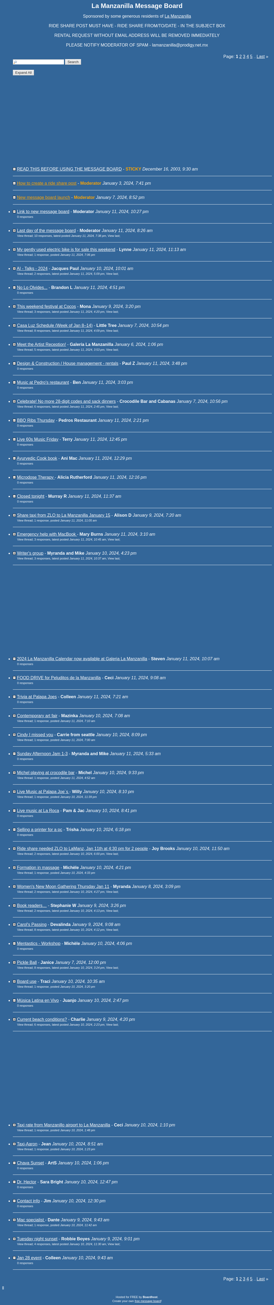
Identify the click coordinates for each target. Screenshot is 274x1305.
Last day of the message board (46, 230)
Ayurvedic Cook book (37, 458)
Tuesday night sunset (37, 1239)
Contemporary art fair (37, 715)
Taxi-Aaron (27, 1144)
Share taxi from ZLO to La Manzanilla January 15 (63, 515)
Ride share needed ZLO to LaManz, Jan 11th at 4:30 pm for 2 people (82, 848)
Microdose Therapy (36, 477)
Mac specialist (31, 1220)
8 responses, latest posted (69, 330)
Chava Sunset (30, 1163)
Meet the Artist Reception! (41, 344)
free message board (148, 1301)
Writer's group (30, 553)
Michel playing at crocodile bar (45, 772)
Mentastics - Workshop (38, 943)
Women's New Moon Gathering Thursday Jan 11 (63, 886)
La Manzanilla (178, 16)
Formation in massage (38, 867)
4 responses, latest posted (70, 1244)
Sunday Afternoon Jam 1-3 (42, 753)
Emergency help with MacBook (47, 534)
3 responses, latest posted (69, 311)
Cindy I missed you (35, 734)
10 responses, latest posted (70, 235)
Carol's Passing (32, 924)
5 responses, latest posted (69, 349)
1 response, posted (64, 254)
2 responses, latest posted (69, 273)
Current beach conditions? (42, 1019)
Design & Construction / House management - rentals (67, 363)
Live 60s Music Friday (37, 439)
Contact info (28, 1201)
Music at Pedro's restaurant (43, 382)
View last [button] (114, 235)
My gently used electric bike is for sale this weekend (66, 249)
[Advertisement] (142, 123)
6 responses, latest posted (69, 406)
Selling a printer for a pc (39, 829)
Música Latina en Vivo (38, 1000)
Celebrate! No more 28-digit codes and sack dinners (66, 401)
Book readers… (32, 905)
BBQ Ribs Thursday (36, 420)
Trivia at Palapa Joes (37, 696)
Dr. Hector (26, 1182)
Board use (26, 981)
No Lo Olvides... (32, 287)
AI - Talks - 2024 (32, 268)
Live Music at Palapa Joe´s (43, 791)
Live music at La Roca (38, 810)
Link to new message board (43, 211)
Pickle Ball (27, 962)
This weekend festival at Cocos (46, 306)
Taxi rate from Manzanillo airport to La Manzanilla (63, 1125)
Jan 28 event (29, 1258)
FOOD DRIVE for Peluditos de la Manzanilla (59, 677)
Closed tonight (30, 496)
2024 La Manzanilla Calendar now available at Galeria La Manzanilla (82, 659)
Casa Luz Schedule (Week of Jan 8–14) (55, 325)
